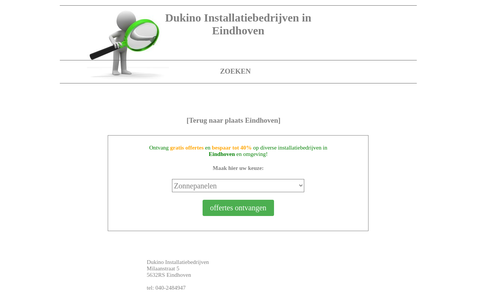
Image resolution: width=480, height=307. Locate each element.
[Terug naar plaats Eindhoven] (234, 120)
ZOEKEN (235, 71)
